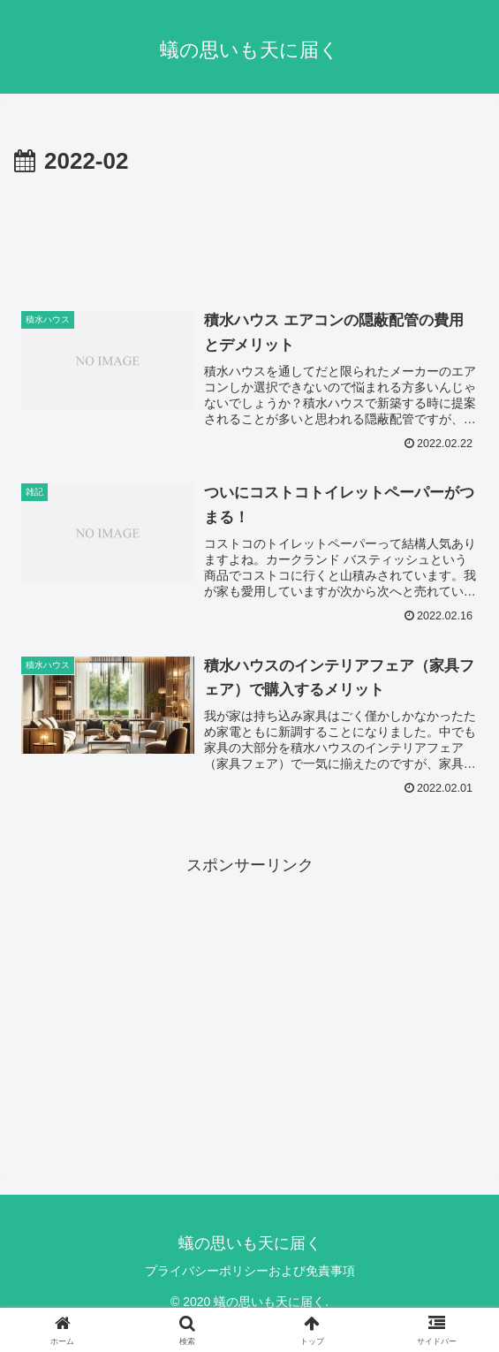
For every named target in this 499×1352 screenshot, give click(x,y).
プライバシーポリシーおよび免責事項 (250, 1271)
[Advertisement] (249, 235)
